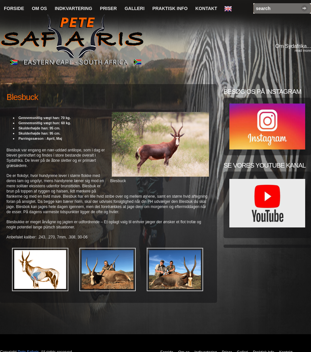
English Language (229, 9)
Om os (39, 8)
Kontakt (206, 8)
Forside (14, 8)
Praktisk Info (170, 8)
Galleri (134, 8)
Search (304, 8)
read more (303, 50)
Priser (108, 8)
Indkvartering (73, 8)
